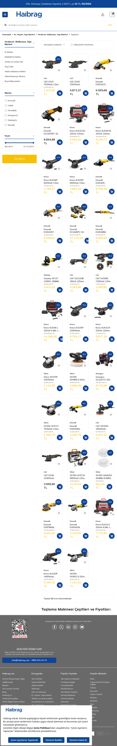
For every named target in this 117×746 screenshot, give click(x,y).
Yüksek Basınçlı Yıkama (15, 76)
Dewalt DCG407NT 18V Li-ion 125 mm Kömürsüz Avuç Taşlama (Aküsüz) (51, 132)
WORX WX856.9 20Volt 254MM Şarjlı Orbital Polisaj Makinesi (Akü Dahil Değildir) (78, 378)
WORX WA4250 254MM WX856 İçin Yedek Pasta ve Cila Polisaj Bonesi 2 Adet (104, 477)
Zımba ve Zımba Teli (14, 62)
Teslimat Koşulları (10, 698)
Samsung (94, 710)
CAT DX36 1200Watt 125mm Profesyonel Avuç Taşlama (51, 477)
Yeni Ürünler (37, 679)
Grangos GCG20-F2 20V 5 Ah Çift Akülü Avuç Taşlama (104, 378)
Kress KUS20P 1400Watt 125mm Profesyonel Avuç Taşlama (51, 575)
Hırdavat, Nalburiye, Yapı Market (53, 34)
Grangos (11, 115)
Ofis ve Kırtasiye (39, 692)
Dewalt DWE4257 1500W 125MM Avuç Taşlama (51, 231)
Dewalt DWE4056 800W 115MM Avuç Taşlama (77, 427)
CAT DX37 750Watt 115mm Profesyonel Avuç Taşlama (52, 83)
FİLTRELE (19, 159)
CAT (72, 78)
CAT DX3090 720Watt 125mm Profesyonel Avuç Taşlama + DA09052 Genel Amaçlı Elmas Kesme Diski (104, 280)
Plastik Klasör (67, 688)
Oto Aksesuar (38, 705)
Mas (92, 704)
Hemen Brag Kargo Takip (13, 679)
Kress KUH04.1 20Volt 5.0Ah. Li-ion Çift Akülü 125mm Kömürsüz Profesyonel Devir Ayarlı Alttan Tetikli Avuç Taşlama (52, 329)
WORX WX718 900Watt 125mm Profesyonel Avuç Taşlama (78, 477)
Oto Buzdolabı (67, 698)
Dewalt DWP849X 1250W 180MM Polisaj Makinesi (51, 526)
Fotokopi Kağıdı (68, 682)
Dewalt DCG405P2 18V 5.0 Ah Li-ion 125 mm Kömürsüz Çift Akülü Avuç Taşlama (77, 231)
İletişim (5, 685)
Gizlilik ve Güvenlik (10, 705)
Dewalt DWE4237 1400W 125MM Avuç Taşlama (103, 83)
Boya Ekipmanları (12, 81)
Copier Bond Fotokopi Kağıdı (100, 683)
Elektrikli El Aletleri (13, 57)
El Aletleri (9, 52)
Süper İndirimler (39, 682)
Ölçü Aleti (9, 66)
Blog (4, 692)
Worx (10, 125)
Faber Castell (96, 694)
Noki (92, 717)
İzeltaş (93, 714)
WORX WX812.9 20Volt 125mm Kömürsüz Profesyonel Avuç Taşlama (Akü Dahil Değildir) (78, 575)
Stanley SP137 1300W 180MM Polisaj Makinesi (51, 280)
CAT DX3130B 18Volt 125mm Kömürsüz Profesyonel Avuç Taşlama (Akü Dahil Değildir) (77, 280)
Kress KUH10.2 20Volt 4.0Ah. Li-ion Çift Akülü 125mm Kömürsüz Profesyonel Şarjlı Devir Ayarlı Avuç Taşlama (104, 526)
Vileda (93, 688)
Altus (92, 679)
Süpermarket (37, 685)
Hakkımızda (7, 682)
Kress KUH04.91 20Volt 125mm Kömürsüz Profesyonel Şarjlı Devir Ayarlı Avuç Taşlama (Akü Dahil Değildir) (103, 132)
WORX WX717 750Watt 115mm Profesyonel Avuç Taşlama (52, 427)
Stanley (11, 120)
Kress (10, 100)
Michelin (93, 707)
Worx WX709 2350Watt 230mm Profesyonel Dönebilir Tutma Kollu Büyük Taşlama (51, 378)
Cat (9, 105)
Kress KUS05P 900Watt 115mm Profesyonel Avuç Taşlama (78, 181)
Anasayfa (6, 34)
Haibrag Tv (7, 695)
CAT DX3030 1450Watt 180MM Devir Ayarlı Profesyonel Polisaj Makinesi (103, 427)
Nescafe (94, 691)
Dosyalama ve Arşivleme (43, 702)
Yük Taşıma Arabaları (70, 679)
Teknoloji (35, 688)
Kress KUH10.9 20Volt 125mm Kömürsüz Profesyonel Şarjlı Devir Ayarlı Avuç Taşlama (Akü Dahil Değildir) (103, 329)
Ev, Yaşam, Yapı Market (24, 34)
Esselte (93, 720)
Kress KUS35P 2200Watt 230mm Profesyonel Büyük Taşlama (77, 329)
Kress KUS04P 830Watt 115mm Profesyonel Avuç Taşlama (52, 181)
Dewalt (10, 110)
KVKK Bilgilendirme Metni (13, 702)
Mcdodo (93, 701)
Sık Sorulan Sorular (10, 688)
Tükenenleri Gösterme (82, 44)
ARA (110, 24)
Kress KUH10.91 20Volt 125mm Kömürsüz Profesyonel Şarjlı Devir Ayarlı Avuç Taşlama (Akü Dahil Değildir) (77, 132)
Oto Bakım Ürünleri (69, 692)
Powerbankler (67, 685)
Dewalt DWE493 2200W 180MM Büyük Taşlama (103, 181)
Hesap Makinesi (68, 695)
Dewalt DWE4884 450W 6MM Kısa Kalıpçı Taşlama (104, 231)
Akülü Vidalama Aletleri (15, 71)
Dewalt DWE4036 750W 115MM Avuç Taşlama (77, 526)
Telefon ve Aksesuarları (42, 698)
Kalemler (65, 702)
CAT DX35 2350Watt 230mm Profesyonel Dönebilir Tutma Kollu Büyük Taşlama (77, 83)
